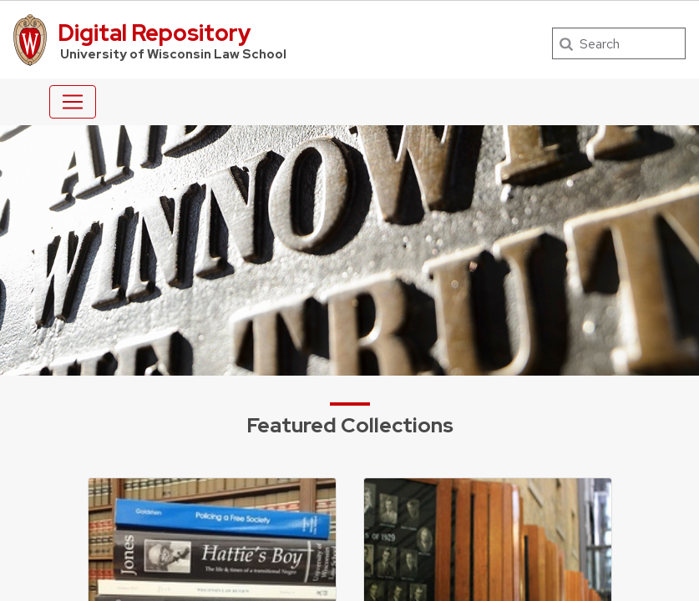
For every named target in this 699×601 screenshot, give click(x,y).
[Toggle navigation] (72, 102)
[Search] (619, 43)
